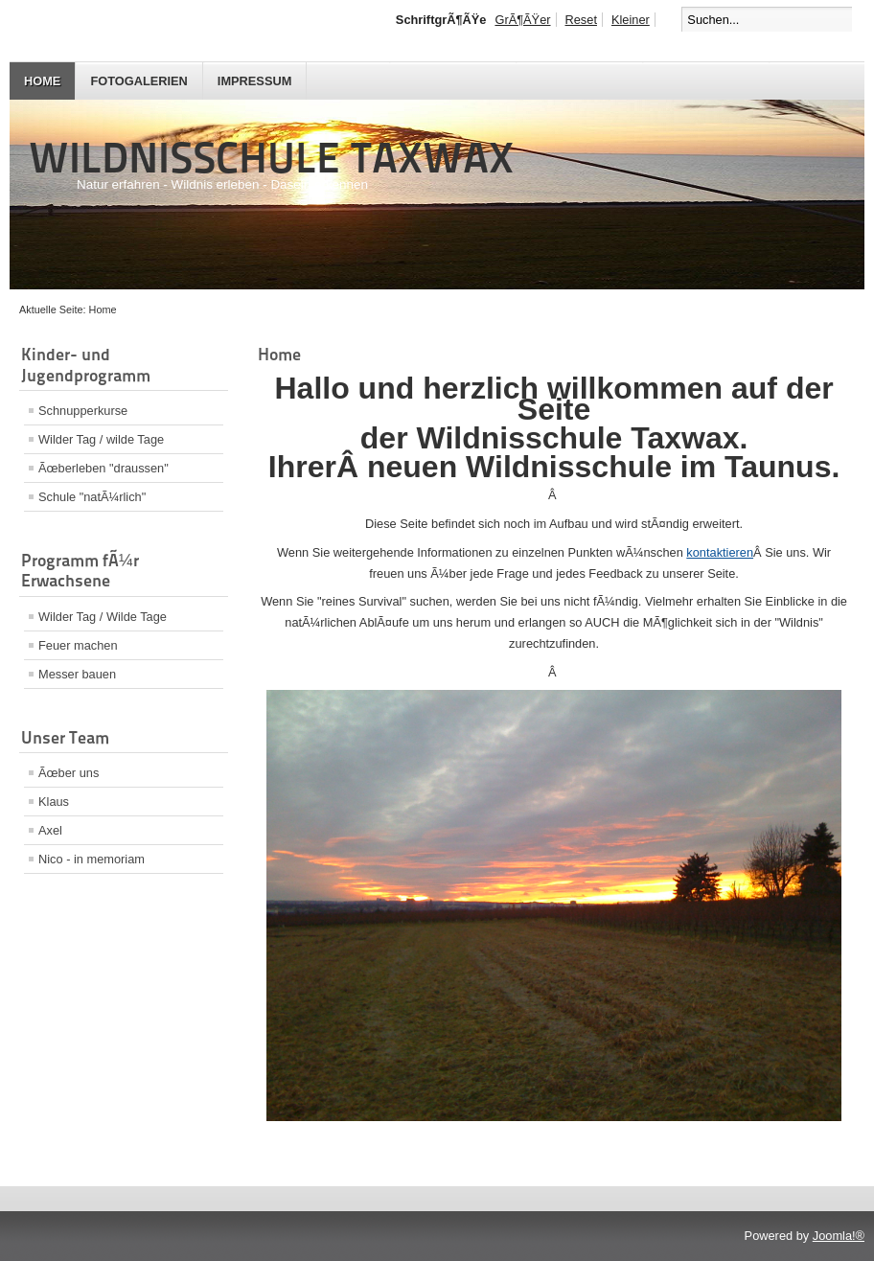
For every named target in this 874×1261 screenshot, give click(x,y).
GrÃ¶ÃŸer (522, 19)
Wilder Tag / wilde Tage (101, 439)
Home (42, 81)
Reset (581, 19)
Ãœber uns (68, 773)
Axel (50, 830)
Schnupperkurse (82, 410)
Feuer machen (78, 645)
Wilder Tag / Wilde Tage (102, 616)
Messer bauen (77, 674)
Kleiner (630, 19)
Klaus (53, 801)
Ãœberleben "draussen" (103, 468)
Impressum (255, 81)
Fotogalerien (138, 81)
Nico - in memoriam (91, 859)
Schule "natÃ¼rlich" (92, 497)
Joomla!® (838, 1235)
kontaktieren (719, 552)
